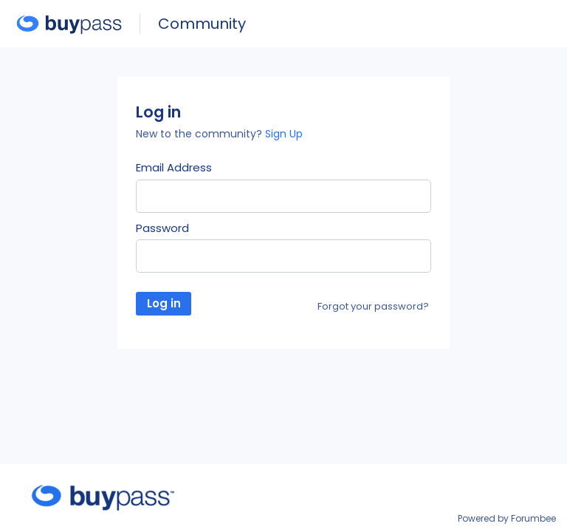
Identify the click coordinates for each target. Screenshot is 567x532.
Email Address (174, 167)
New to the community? (200, 133)
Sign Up (284, 133)
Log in (164, 303)
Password (162, 228)
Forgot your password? (373, 307)
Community (202, 24)
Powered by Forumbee (507, 519)
